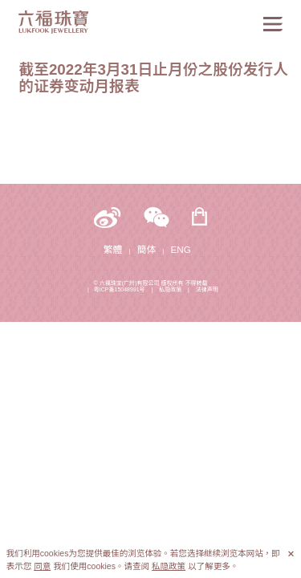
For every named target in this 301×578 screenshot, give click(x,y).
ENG (181, 249)
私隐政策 (170, 289)
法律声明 (207, 289)
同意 (42, 566)
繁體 (113, 249)
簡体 (146, 249)
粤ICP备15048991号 (119, 289)
